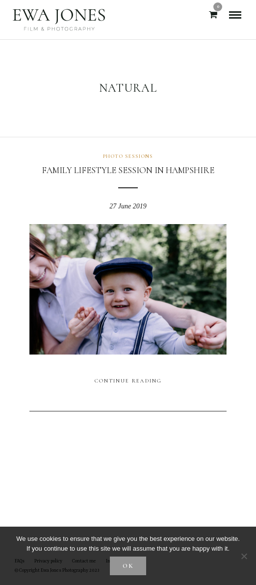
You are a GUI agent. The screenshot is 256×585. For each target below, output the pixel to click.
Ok (128, 566)
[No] (244, 556)
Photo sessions (128, 156)
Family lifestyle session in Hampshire (128, 170)
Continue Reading (128, 381)
